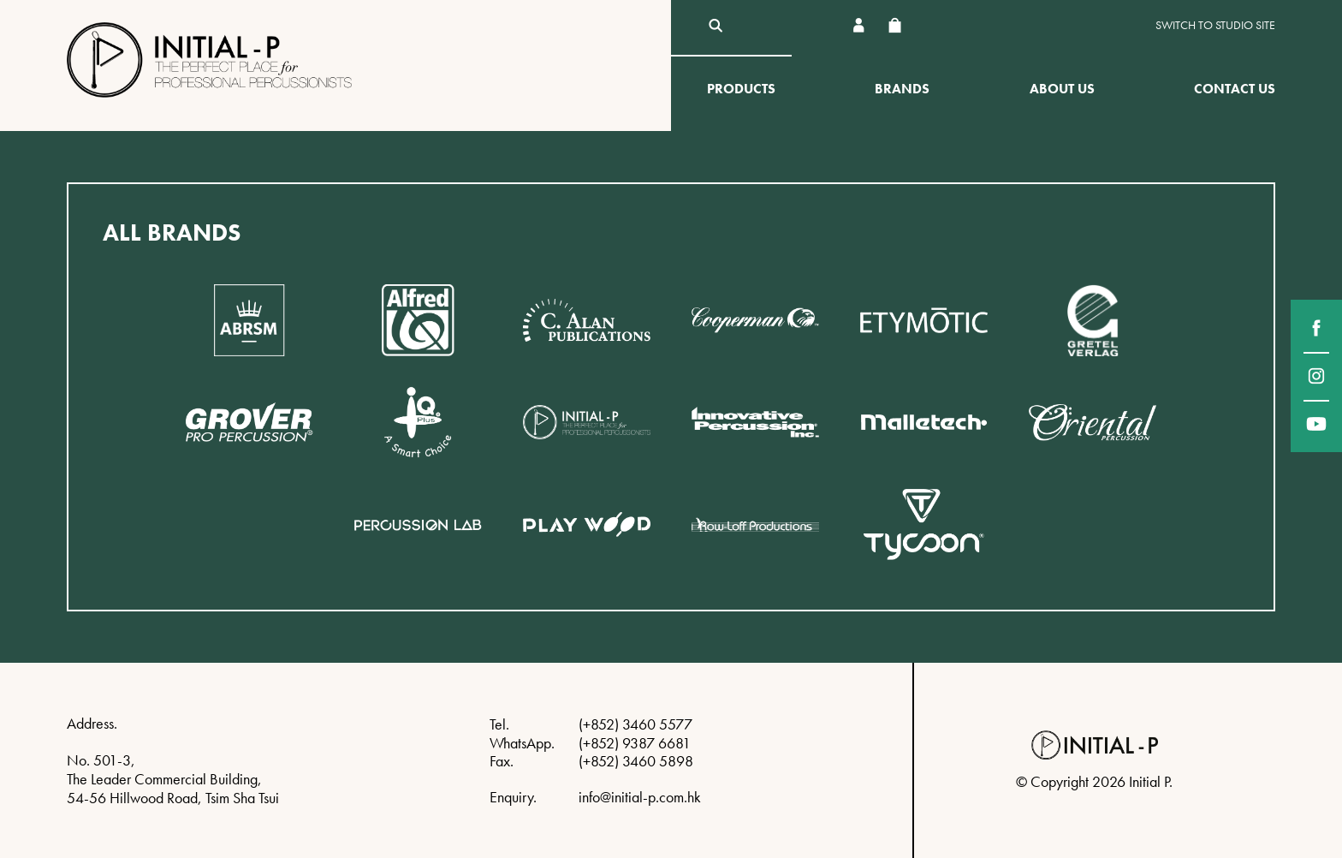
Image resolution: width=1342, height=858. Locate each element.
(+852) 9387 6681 (635, 743)
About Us (1062, 89)
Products (741, 89)
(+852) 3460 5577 (635, 724)
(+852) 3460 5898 (636, 761)
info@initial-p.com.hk (640, 797)
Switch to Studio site (1215, 25)
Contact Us (1234, 89)
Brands (902, 89)
